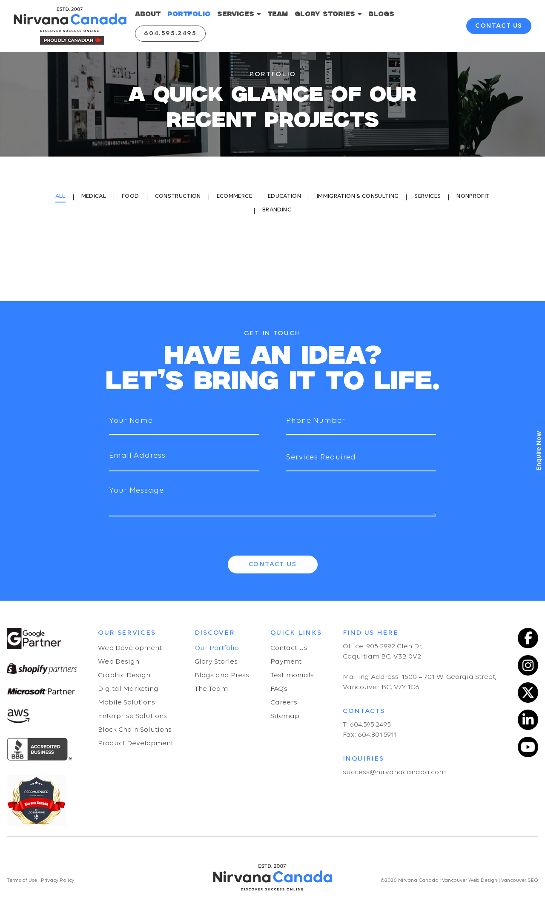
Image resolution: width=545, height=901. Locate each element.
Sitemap (284, 716)
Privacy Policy (57, 880)
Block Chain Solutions (135, 729)
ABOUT (148, 14)
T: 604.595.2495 (367, 724)
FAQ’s (278, 689)
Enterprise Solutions (132, 716)
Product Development (135, 743)
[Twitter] (528, 692)
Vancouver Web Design (469, 880)
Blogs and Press (222, 675)
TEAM (277, 14)
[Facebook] (528, 638)
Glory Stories (216, 661)
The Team (211, 689)
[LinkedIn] (528, 720)
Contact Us (273, 564)
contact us (498, 26)
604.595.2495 (170, 33)
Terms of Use (22, 880)
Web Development (130, 648)
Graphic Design (124, 675)
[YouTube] (528, 747)
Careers (283, 702)
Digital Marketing (128, 689)
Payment (285, 661)
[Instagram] (528, 665)
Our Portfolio (217, 648)
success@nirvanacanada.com (394, 772)
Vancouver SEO (519, 880)
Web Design (118, 661)
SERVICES (239, 14)
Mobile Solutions (126, 702)
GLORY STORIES (328, 14)
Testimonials (292, 675)
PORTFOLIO (188, 14)
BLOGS (381, 14)
